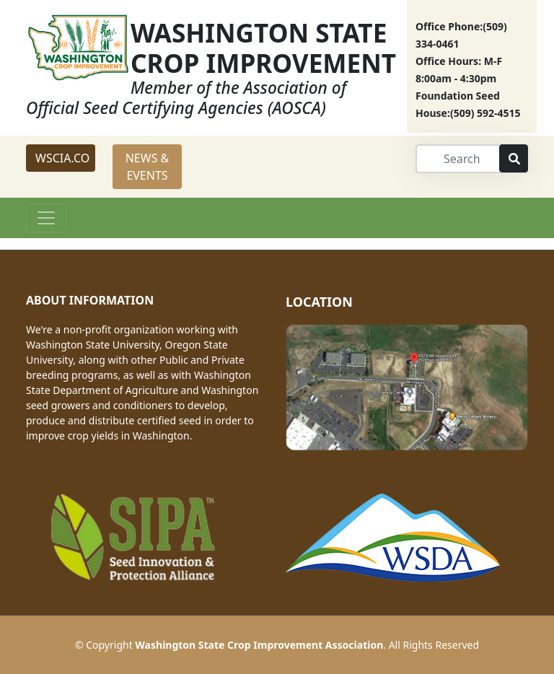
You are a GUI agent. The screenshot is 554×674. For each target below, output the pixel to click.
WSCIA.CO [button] (62, 158)
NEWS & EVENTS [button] (148, 166)
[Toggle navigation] (46, 217)
